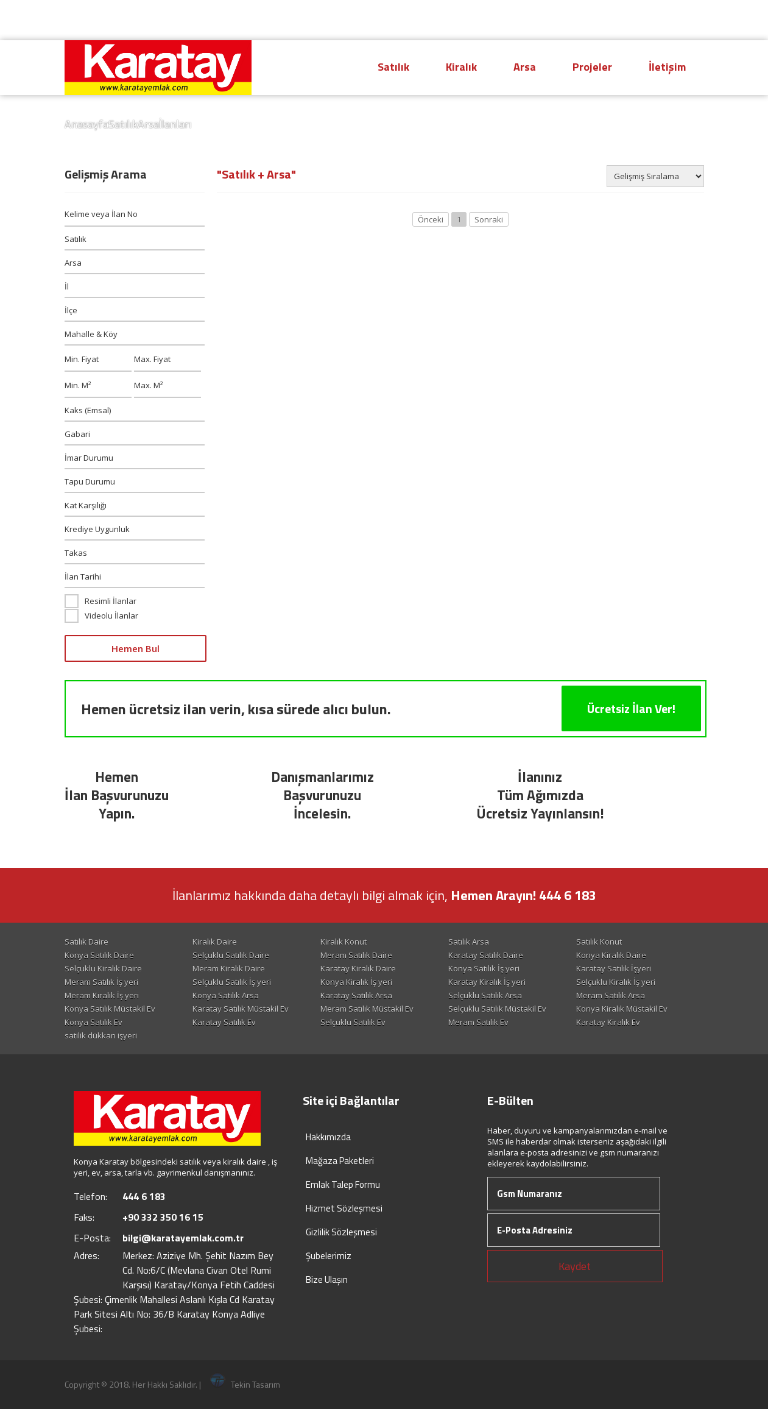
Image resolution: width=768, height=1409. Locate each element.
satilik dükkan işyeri (101, 1035)
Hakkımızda (328, 1137)
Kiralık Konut (343, 941)
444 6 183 (486, 19)
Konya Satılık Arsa (225, 995)
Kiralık (461, 67)
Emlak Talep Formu (343, 1184)
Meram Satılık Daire (356, 954)
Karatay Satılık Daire (485, 954)
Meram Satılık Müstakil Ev (367, 1008)
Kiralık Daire (214, 941)
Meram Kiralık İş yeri (102, 995)
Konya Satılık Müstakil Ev (110, 1008)
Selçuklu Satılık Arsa (485, 995)
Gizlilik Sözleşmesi (341, 1232)
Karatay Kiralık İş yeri (487, 981)
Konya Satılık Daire (99, 954)
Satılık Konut (599, 941)
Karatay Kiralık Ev (608, 1022)
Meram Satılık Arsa (610, 995)
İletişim (667, 67)
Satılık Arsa (468, 941)
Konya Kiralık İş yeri (356, 981)
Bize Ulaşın (327, 1279)
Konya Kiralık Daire (611, 954)
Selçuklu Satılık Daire (230, 954)
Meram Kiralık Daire (228, 968)
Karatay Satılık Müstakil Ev (240, 1008)
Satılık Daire (86, 941)
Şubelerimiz (328, 1256)
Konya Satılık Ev (93, 1022)
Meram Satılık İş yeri (101, 981)
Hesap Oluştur (582, 20)
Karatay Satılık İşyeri (613, 968)
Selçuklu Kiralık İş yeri (615, 981)
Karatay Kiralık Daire (358, 968)
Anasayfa (86, 124)
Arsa (524, 67)
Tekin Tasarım (245, 1384)
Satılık (393, 67)
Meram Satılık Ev (478, 1022)
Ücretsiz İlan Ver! (631, 708)
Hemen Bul (135, 648)
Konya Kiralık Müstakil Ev (622, 1008)
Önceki (430, 219)
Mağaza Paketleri (340, 1161)
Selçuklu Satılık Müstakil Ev (497, 1008)
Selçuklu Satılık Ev (353, 1022)
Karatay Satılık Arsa (356, 995)
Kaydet (574, 1266)
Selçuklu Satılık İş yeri (231, 981)
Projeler (592, 67)
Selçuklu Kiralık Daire (103, 968)
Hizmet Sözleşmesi (344, 1208)
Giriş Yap (670, 20)
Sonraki (488, 219)
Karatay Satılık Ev (224, 1022)
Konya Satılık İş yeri (484, 968)
